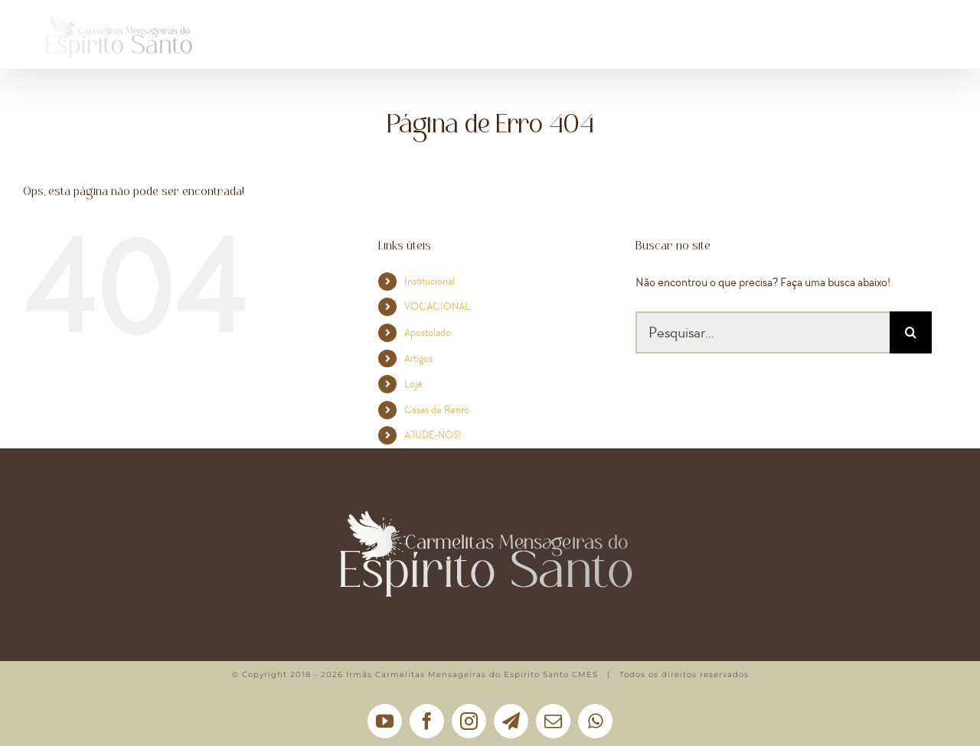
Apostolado (427, 332)
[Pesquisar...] (762, 332)
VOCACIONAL (437, 306)
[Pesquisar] (911, 332)
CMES (585, 674)
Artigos (418, 358)
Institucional (429, 281)
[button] (917, 42)
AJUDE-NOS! (433, 434)
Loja (413, 383)
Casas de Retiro (436, 409)
